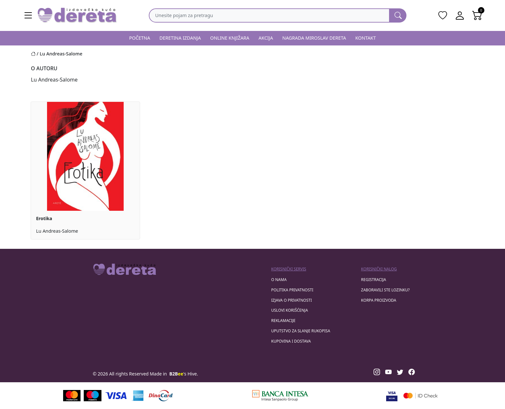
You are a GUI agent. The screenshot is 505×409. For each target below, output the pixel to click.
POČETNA (139, 38)
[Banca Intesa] (280, 395)
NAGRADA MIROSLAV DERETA (314, 38)
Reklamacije (283, 320)
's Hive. (183, 374)
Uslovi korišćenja (289, 310)
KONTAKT (365, 38)
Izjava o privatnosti (291, 300)
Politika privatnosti (292, 290)
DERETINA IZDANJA (180, 38)
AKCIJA (266, 38)
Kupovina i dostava (291, 341)
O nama (279, 279)
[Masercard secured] (420, 395)
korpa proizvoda (378, 300)
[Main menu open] (28, 15)
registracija (373, 279)
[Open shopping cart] (477, 15)
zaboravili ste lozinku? (385, 290)
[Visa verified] (392, 395)
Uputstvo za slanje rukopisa (300, 331)
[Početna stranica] (35, 54)
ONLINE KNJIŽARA (230, 38)
